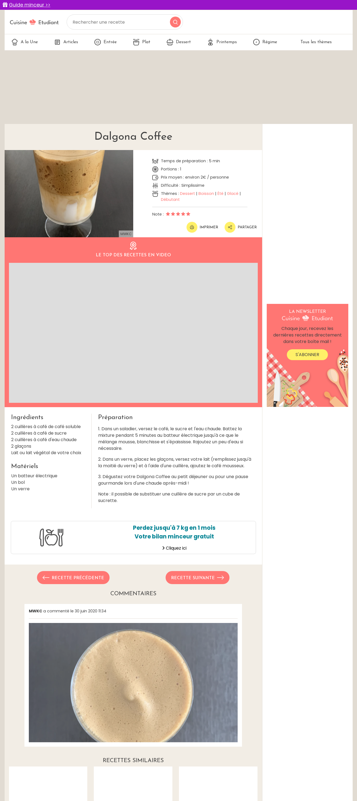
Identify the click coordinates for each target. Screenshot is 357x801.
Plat (141, 42)
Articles (66, 42)
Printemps (222, 42)
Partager (241, 227)
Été (220, 193)
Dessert (179, 42)
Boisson (206, 193)
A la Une (24, 42)
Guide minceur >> (29, 5)
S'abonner (307, 354)
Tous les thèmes (312, 42)
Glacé (232, 193)
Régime (265, 42)
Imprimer (202, 227)
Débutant (170, 199)
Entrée (105, 42)
